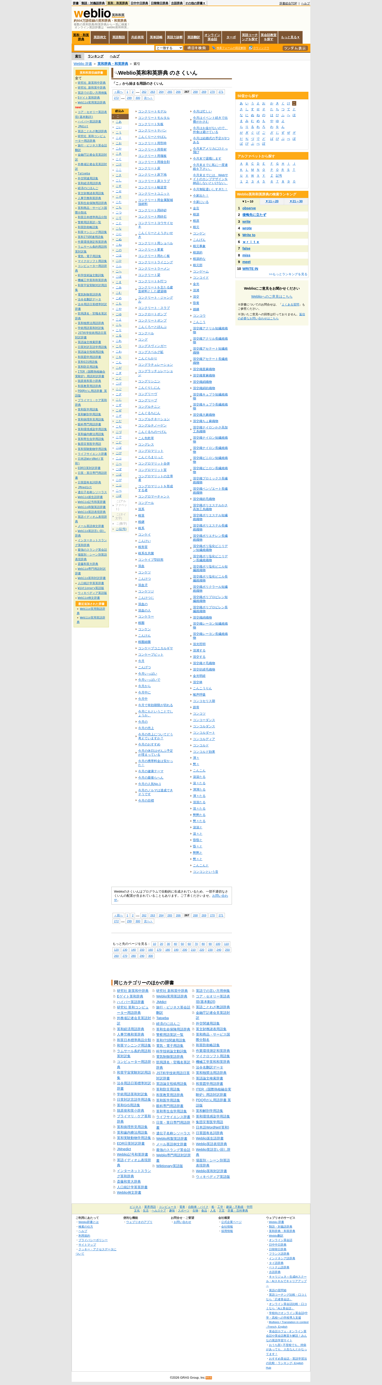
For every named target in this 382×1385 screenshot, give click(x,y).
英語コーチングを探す (250, 37)
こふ (119, 266)
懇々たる (199, 821)
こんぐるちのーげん (152, 432)
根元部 (197, 265)
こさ (119, 175)
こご (119, 389)
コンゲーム (201, 271)
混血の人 (144, 610)
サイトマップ (87, 1244)
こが (119, 367)
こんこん (199, 770)
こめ (119, 298)
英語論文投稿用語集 (171, 1084)
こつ (119, 212)
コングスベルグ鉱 (150, 352)
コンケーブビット (150, 654)
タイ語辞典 (276, 1262)
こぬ (119, 239)
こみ (119, 287)
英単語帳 (156, 37)
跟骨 (196, 707)
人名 (213, 1210)
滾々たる (199, 783)
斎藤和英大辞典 (129, 1181)
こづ (119, 432)
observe (249, 208)
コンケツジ (146, 591)
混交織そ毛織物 (204, 663)
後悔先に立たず (254, 215)
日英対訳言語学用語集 (134, 1099)
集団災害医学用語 (209, 1122)
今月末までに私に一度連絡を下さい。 (210, 167)
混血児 (143, 585)
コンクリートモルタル (154, 118)
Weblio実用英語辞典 (171, 996)
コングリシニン (149, 381)
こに (119, 234)
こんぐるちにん (149, 413)
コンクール (146, 333)
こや (119, 309)
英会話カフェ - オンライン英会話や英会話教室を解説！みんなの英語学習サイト (286, 1336)
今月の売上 (146, 728)
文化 (137, 1210)
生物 (195, 1210)
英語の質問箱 (277, 1290)
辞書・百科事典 (238, 1210)
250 (227, 949)
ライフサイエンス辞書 (173, 1117)
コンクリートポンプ (152, 320)
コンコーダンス (204, 720)
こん (119, 362)
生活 (146, 1210)
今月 (141, 661)
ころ (119, 346)
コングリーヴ (147, 394)
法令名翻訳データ (209, 1067)
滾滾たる (199, 777)
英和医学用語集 (168, 1100)
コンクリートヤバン (152, 130)
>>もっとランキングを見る (288, 274)
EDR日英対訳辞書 (131, 1143)
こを (119, 357)
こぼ (119, 469)
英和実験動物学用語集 (134, 1138)
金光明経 (199, 676)
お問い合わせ (182, 1221)
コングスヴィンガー (152, 346)
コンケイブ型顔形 (150, 559)
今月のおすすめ (149, 744)
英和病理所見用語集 (132, 1127)
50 (182, 943)
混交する (199, 657)
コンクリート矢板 (150, 124)
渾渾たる (199, 789)
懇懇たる (199, 815)
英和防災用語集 (168, 1089)
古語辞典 (177, 3)
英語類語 (118, 37)
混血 (141, 566)
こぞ (119, 416)
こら (119, 324)
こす (119, 186)
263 (152, 91)
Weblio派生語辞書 (210, 1138)
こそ (119, 196)
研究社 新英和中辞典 (133, 991)
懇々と (197, 859)
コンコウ (199, 315)
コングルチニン (149, 406)
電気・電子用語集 (169, 1046)
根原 (196, 221)
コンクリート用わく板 (154, 256)
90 (210, 943)
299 (129, 97)
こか (119, 148)
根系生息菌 (146, 553)
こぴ (119, 480)
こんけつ (144, 578)
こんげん (199, 240)
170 (159, 949)
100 (218, 943)
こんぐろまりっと (150, 457)
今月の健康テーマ (150, 771)
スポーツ (184, 1210)
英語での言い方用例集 (213, 991)
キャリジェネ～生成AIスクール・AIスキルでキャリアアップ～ (286, 1281)
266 (178, 91)
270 (212, 91)
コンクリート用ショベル (155, 243)
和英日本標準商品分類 (134, 1040)
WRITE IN (250, 269)
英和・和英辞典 (117, 3)
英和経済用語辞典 (130, 1029)
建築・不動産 (235, 1206)
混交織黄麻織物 (204, 375)
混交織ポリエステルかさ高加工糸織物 (210, 507)
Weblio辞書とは (88, 1221)
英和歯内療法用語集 (132, 1132)
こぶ (119, 458)
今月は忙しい (202, 111)
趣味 (172, 1210)
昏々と (197, 846)
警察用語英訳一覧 (169, 1035)
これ (119, 341)
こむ (119, 293)
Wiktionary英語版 (169, 1166)
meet (246, 262)
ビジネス (135, 1206)
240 (219, 949)
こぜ (119, 410)
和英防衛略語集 (208, 1045)
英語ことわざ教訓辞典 (213, 1007)
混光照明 (199, 644)
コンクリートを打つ (152, 281)
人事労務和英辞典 (130, 1034)
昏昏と (197, 840)
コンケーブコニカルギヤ (155, 648)
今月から (144, 686)
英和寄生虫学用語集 (171, 1111)
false (246, 248)
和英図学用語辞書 (209, 1084)
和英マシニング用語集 (134, 1045)
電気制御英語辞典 (169, 1057)
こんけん (144, 635)
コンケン (144, 629)
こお (119, 143)
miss (246, 255)
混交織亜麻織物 (204, 369)
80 (203, 943)
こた (119, 202)
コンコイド (201, 277)
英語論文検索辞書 (209, 1078)
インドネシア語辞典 (282, 1258)
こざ (119, 394)
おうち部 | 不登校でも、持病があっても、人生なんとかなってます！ (286, 1349)
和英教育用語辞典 (169, 1095)
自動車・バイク (198, 1206)
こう (119, 132)
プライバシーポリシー (93, 1240)
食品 (204, 1210)
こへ (119, 271)
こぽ (119, 496)
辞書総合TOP (288, 3)
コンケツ (144, 572)
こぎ (119, 373)
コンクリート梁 (149, 275)
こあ (119, 121)
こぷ (119, 485)
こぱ (119, 474)
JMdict (161, 1002)
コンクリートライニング (155, 262)
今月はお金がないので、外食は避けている (210, 130)
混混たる (199, 802)
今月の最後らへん (150, 777)
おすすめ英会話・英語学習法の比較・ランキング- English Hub (286, 1363)
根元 (196, 227)
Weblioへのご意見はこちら (272, 296)
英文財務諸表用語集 (211, 1029)
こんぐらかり (147, 358)
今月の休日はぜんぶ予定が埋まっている (155, 752)
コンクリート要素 (150, 249)
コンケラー (146, 616)
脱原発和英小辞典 (130, 1110)
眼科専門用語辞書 (169, 1106)
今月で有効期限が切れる (155, 705)
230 (210, 949)
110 (226, 943)
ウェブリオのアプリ (139, 1221)
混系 (141, 509)
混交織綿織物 (202, 617)
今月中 (143, 699)
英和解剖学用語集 (209, 1111)
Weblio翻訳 (276, 1235)
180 (167, 949)
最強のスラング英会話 (173, 1150)
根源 (196, 214)
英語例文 (100, 37)
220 (202, 949)
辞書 (76, 3)
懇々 (196, 764)
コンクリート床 (149, 168)
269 (203, 91)
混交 (196, 296)
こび (119, 453)
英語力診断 (175, 37)
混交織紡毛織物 (204, 499)
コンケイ (144, 534)
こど (119, 442)
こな (119, 228)
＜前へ (118, 91)
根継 (141, 522)
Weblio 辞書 (83, 64)
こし (119, 180)
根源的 (197, 252)
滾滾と (197, 827)
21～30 (296, 201)
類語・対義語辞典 (93, 3)
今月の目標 (146, 800)
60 (189, 943)
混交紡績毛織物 (204, 669)
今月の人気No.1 (149, 784)
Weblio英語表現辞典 (211, 1144)
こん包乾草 (146, 438)
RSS (209, 1377)
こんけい (144, 541)
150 (142, 949)
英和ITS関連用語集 (170, 1040)
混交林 (197, 682)
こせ (119, 191)
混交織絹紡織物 (204, 388)
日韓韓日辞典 (159, 3)
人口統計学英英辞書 (132, 1187)
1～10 (247, 201)
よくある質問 (290, 304)
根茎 (141, 515)
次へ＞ (148, 97)
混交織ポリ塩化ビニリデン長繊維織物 (210, 558)
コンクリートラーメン (154, 268)
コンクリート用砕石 (152, 216)
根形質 (143, 547)
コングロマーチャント (154, 496)
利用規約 (84, 1235)
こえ (119, 138)
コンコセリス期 (204, 701)
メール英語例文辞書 (171, 1144)
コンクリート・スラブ (154, 308)
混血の (143, 604)
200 (184, 949)
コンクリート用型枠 (152, 143)
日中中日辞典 (139, 3)
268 (195, 91)
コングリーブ (147, 400)
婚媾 (196, 309)
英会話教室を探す (269, 37)
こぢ (119, 426)
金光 (196, 284)
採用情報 (227, 1230)
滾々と (197, 833)
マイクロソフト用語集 (213, 1056)
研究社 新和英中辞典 (172, 991)
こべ (119, 464)
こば (119, 447)
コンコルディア (204, 739)
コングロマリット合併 (154, 463)
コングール (146, 503)
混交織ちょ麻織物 (205, 421)
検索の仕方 (85, 1226)
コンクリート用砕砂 (152, 210)
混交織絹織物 (202, 382)
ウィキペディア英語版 (213, 1177)
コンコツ (199, 713)
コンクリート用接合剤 (154, 162)
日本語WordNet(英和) (212, 1127)
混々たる (199, 808)
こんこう (199, 322)
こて (119, 218)
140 (133, 949)
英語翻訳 (193, 37)
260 (116, 955)
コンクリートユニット (154, 193)
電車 (182, 1206)
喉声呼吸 (199, 694)
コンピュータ (167, 1206)
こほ (119, 276)
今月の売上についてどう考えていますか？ (155, 736)
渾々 (196, 758)
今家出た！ (201, 195)
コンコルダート (204, 732)
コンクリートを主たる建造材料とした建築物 (155, 289)
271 (221, 91)
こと (119, 223)
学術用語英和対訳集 (132, 1094)
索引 (78, 56)
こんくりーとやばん (152, 137)
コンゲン (199, 233)
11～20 (272, 201)
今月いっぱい (147, 673)
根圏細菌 (144, 642)
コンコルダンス (204, 726)
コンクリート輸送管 (152, 187)
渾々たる (199, 796)
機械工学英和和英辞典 (213, 1062)
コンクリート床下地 (152, 174)
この (119, 250)
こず (119, 405)
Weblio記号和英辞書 (132, 1154)
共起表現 (137, 37)
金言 (196, 208)
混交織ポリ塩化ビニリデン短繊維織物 (210, 548)
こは (119, 255)
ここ (119, 170)
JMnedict (124, 1149)
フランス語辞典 (279, 1253)
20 (161, 943)
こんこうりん (202, 688)
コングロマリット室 (152, 470)
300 (137, 97)
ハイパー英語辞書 (130, 1002)
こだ (119, 421)
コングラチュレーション (155, 365)
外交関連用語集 (208, 1023)
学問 (249, 1206)
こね (119, 244)
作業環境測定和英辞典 (213, 1051)
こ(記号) (121, 529)
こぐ (119, 378)
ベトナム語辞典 (279, 1267)
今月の (143, 721)
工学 (220, 1206)
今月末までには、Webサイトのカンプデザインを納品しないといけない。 (210, 179)
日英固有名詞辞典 (209, 1133)
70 (196, 943)
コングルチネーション (154, 419)
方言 (222, 1210)
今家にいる (201, 202)
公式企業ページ (231, 1221)
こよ (119, 319)
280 (133, 955)
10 (154, 943)
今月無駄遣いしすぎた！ (210, 189)
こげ (119, 383)
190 (176, 949)
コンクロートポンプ (152, 314)
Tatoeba (162, 1018)
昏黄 (196, 303)
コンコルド (201, 745)
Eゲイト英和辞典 (130, 996)
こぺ (119, 490)
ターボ (231, 37)
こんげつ (144, 667)
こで (119, 437)
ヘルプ (305, 3)
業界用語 (150, 1206)
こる (119, 335)
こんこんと (201, 865)
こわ (119, 351)
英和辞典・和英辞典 (112, 64)
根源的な (199, 259)
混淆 (196, 290)
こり (119, 330)
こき (119, 153)
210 (193, 949)
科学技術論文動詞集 (171, 1051)
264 (161, 91)
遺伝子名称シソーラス (173, 1133)
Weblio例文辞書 (129, 1192)
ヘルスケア (159, 1210)
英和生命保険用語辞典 (173, 1029)
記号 (279, 175)
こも (119, 303)
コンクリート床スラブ (154, 181)
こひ (119, 261)
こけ (119, 164)
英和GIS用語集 (128, 1105)
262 (144, 91)
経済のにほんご (168, 1024)
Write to (248, 235)
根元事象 (199, 246)
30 (168, 943)
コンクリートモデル (152, 111)
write (246, 222)
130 (125, 949)
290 (142, 955)
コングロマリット (150, 451)
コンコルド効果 (204, 752)
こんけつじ (146, 598)
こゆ (119, 314)
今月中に (144, 692)
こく (119, 159)
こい (119, 127)
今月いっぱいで (149, 680)
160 (150, 949)
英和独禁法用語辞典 (211, 1073)
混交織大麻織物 (204, 415)
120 (116, 949)
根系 (141, 528)
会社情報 (227, 1226)
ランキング (96, 56)
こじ (119, 399)
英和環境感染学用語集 (213, 1116)
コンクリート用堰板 (152, 156)
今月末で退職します (207, 158)
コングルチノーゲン (152, 425)
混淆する (199, 650)
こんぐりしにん (149, 387)
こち (119, 207)
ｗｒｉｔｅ (250, 242)
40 (175, 943)
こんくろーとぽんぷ (152, 327)
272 (116, 97)
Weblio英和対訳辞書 (211, 1171)
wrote (247, 228)
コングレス (146, 444)
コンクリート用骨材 (152, 149)
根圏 (141, 623)
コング (143, 339)
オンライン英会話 (212, 37)
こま (119, 282)
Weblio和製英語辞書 (171, 1139)
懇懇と (197, 853)
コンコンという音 (205, 872)
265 (169, 91)
